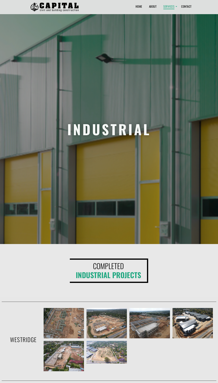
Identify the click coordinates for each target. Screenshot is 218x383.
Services (169, 6)
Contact (186, 6)
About (153, 6)
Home (139, 6)
